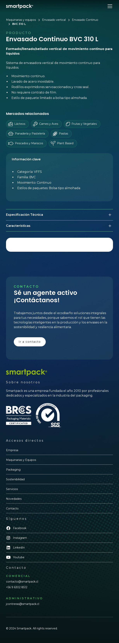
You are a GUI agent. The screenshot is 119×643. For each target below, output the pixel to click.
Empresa (12, 450)
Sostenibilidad (15, 479)
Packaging (13, 469)
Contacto (12, 508)
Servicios (12, 489)
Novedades (14, 499)
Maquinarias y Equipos (21, 460)
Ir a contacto (30, 341)
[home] (19, 6)
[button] (109, 6)
